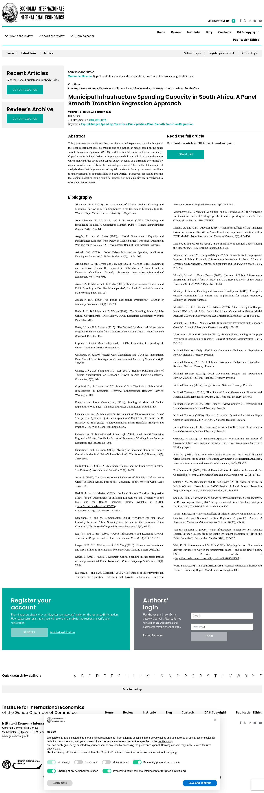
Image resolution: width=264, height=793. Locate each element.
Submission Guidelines (62, 632)
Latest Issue (28, 53)
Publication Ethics (246, 40)
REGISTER (29, 632)
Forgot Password (153, 635)
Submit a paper (82, 36)
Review (176, 32)
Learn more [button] (60, 782)
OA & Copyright (248, 32)
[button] (215, 720)
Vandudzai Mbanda (80, 76)
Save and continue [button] (199, 782)
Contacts (224, 32)
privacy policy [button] (158, 737)
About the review (51, 36)
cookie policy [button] (165, 741)
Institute (193, 32)
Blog (209, 32)
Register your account (221, 53)
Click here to (222, 20)
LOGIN (209, 636)
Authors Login (249, 53)
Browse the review (19, 36)
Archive (48, 53)
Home (161, 32)
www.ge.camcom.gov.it (15, 736)
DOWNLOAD (185, 154)
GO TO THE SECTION (25, 89)
